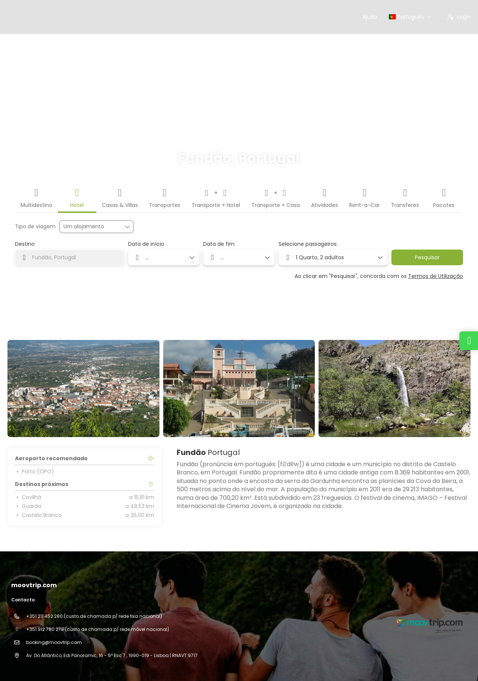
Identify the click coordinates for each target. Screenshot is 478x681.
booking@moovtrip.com (54, 642)
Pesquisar (427, 257)
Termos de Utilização (435, 276)
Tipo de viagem (35, 226)
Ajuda (370, 17)
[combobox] (69, 257)
